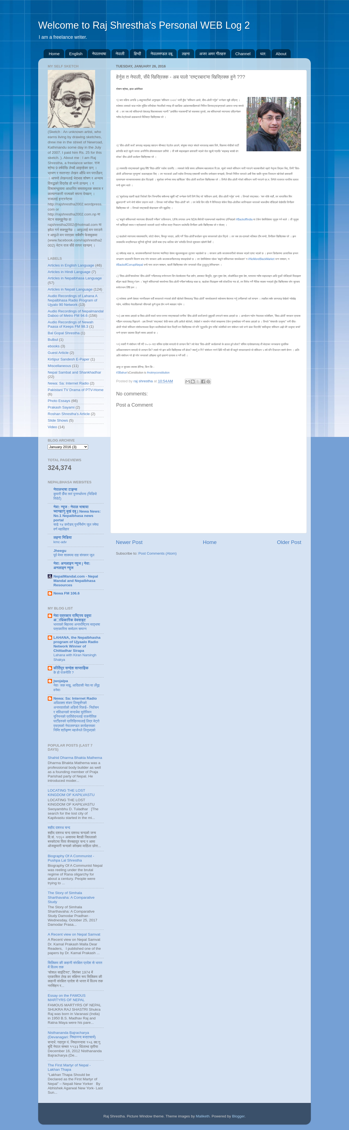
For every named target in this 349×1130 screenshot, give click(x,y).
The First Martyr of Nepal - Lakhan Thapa (69, 1067)
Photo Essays (59, 401)
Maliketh (202, 1116)
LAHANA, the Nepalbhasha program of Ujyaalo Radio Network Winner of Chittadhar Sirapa (77, 644)
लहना (186, 53)
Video (52, 427)
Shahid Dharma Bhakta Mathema (75, 758)
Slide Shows (58, 420)
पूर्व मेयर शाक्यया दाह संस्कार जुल (73, 555)
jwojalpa (60, 681)
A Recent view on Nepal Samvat (74, 934)
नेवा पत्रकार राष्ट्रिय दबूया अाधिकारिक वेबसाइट (72, 618)
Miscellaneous (59, 366)
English (76, 53)
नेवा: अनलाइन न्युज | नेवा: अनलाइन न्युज (71, 565)
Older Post (289, 542)
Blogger (238, 1116)
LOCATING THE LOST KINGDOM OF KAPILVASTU (71, 792)
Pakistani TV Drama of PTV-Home (76, 390)
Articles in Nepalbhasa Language (75, 278)
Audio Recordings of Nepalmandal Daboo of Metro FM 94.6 (76, 313)
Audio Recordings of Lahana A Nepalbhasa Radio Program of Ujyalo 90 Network (72, 300)
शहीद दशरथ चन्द (59, 828)
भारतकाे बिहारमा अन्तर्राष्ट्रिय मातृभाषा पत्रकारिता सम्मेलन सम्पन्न (76, 626)
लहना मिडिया (62, 538)
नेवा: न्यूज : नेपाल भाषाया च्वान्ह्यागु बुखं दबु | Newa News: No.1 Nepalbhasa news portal (77, 513)
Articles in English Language (71, 265)
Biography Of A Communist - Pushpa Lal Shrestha (71, 858)
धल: (263, 53)
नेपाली (120, 53)
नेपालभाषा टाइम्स (65, 489)
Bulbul (53, 340)
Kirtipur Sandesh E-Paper (68, 359)
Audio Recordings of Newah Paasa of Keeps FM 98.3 (70, 324)
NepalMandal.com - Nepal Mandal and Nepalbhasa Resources (75, 580)
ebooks (54, 346)
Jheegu (59, 551)
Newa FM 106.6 (66, 593)
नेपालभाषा (99, 53)
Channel (243, 53)
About (281, 53)
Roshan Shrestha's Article (69, 414)
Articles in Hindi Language (69, 272)
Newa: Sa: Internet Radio (68, 383)
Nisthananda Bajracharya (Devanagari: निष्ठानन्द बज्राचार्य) (72, 1035)
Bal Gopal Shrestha (64, 333)
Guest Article (58, 353)
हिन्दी (137, 53)
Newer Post (129, 542)
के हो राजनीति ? (63, 672)
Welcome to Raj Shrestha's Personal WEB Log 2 (144, 25)
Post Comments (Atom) (158, 553)
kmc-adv (60, 542)
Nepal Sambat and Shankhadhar (74, 372)
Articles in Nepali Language (70, 289)
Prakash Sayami (61, 407)
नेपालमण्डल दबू (161, 53)
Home (54, 53)
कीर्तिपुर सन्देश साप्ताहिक (70, 668)
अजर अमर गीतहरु (212, 53)
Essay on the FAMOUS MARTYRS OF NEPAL (67, 997)
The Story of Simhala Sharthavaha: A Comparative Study (71, 897)
